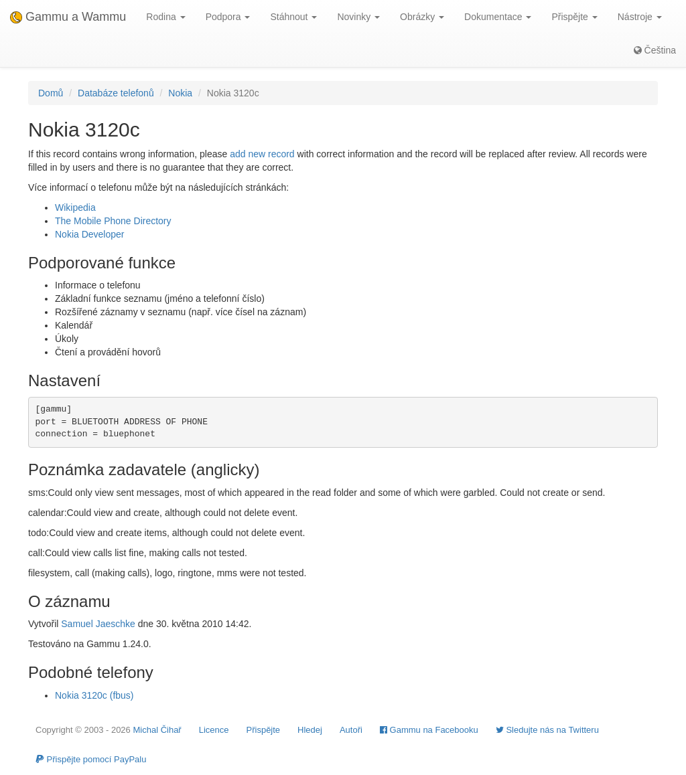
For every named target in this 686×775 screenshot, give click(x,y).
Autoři (351, 730)
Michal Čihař (157, 730)
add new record (262, 154)
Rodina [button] (165, 16)
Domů (50, 93)
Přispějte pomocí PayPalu (91, 759)
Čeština (655, 50)
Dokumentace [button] (497, 16)
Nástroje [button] (640, 16)
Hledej (309, 730)
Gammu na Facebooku (429, 730)
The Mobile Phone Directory (113, 221)
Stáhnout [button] (293, 16)
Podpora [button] (228, 16)
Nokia (180, 93)
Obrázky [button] (422, 16)
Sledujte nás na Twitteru (547, 730)
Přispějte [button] (574, 16)
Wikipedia (75, 207)
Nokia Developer (90, 234)
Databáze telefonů (116, 93)
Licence (214, 730)
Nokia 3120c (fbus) (94, 695)
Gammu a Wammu (68, 16)
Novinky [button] (358, 16)
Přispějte (264, 730)
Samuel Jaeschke (98, 623)
